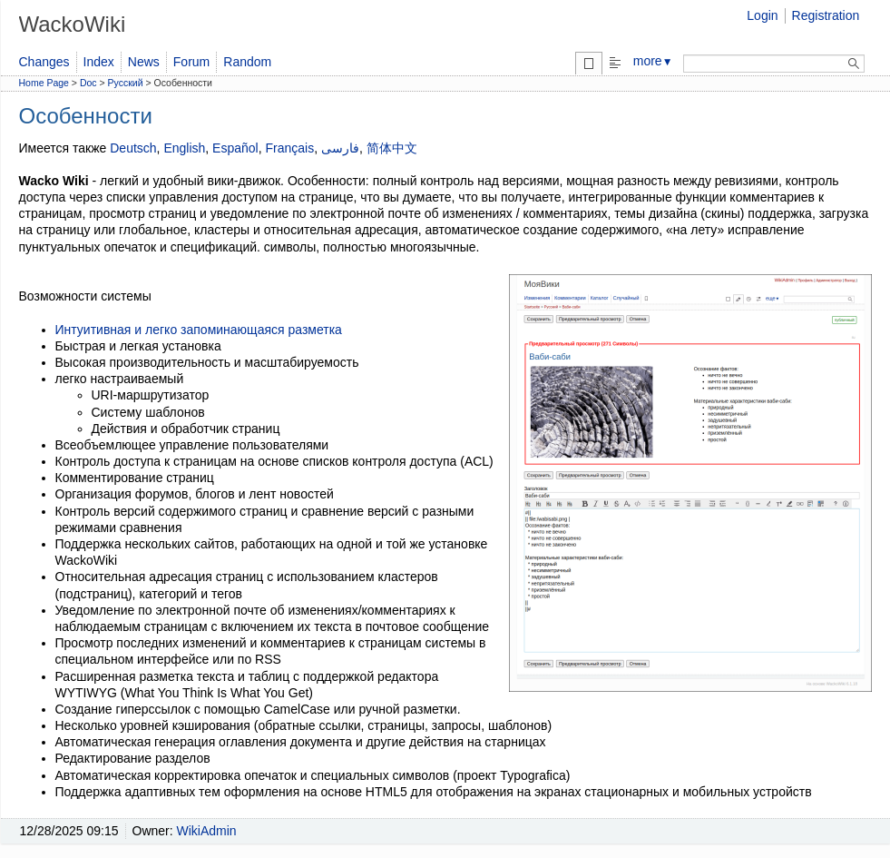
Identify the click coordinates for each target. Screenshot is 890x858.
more (653, 61)
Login (762, 15)
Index (98, 61)
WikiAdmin (207, 830)
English (184, 148)
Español (235, 148)
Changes (44, 61)
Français (289, 148)
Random (247, 61)
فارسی (340, 148)
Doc (88, 82)
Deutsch (133, 148)
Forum (191, 61)
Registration (826, 15)
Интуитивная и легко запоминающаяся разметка (198, 329)
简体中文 (392, 148)
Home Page (44, 82)
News (144, 61)
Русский (125, 82)
